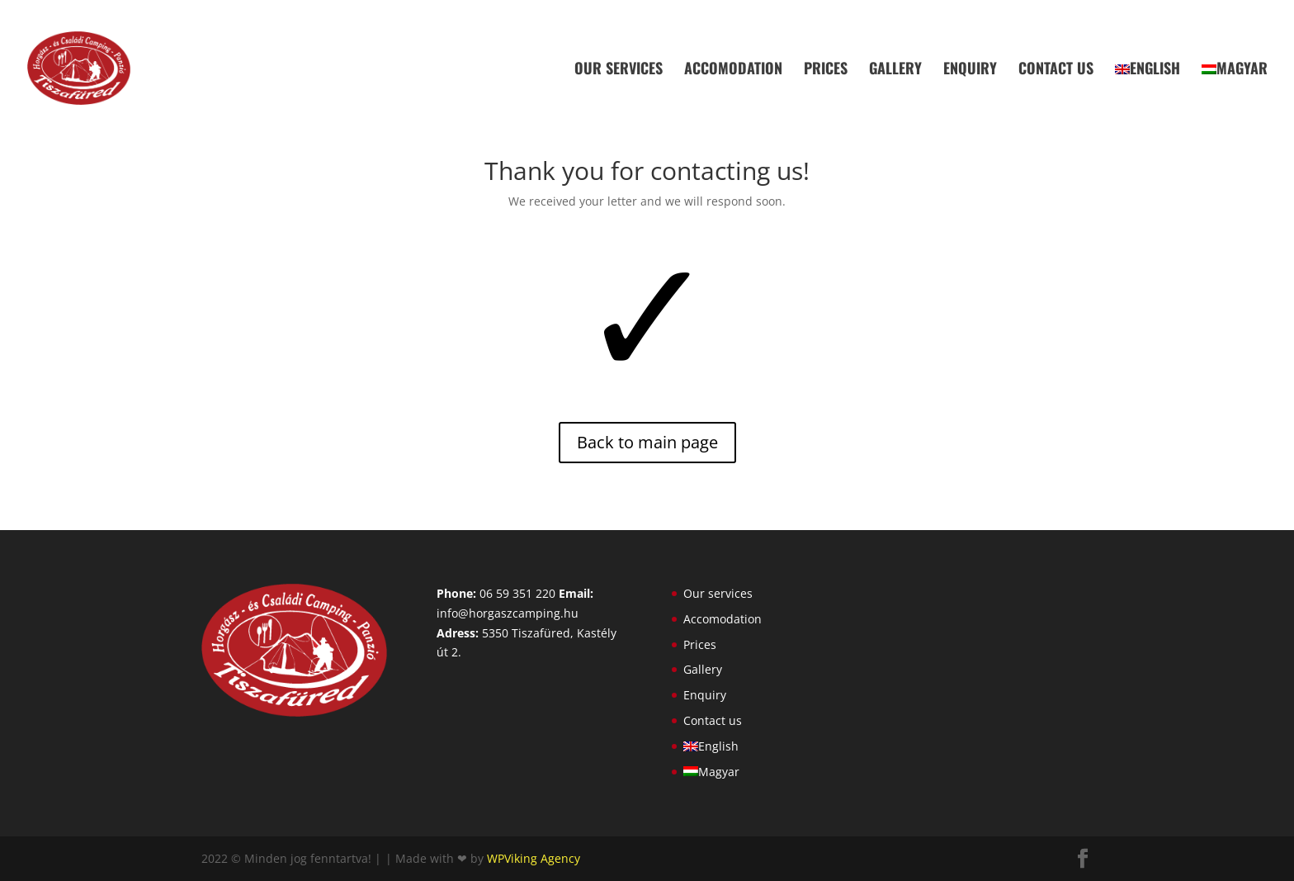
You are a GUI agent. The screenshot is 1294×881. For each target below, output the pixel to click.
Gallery (895, 70)
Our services (618, 70)
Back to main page (647, 442)
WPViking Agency (533, 858)
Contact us (1055, 70)
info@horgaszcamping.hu (508, 613)
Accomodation (733, 70)
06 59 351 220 (517, 593)
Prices (826, 70)
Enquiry (970, 70)
